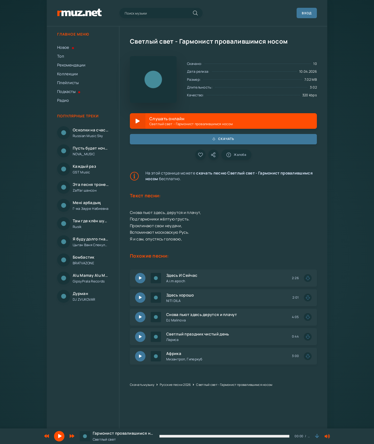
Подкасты (69, 91)
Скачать (223, 139)
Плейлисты (68, 82)
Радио (63, 100)
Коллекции (67, 74)
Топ (60, 56)
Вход (307, 13)
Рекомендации (71, 65)
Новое (65, 47)
